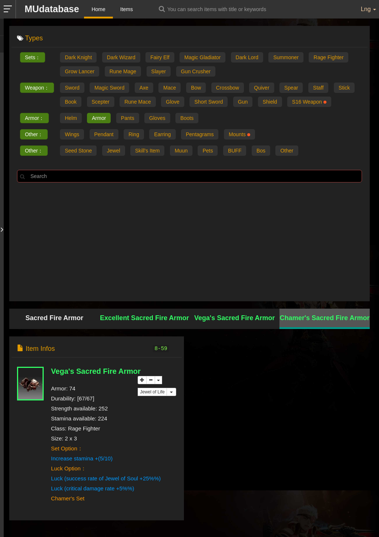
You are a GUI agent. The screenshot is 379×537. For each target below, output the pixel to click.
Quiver (261, 88)
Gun (243, 102)
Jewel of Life (152, 392)
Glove (173, 102)
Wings (72, 134)
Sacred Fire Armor (54, 318)
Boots (187, 118)
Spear (291, 88)
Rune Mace (137, 102)
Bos (260, 151)
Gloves (157, 118)
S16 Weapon (309, 102)
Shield (270, 102)
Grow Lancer (79, 71)
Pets (207, 151)
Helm (71, 118)
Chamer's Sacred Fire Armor (325, 318)
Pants (127, 118)
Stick (344, 88)
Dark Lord (247, 57)
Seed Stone (78, 151)
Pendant (104, 134)
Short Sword (208, 102)
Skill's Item (147, 151)
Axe (144, 88)
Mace (169, 88)
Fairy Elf (159, 57)
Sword (72, 88)
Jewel (113, 151)
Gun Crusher (196, 71)
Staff (318, 88)
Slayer (158, 71)
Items (126, 9)
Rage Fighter (328, 57)
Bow (196, 88)
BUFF (235, 151)
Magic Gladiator (202, 57)
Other (286, 151)
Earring (162, 134)
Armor (99, 118)
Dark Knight (78, 57)
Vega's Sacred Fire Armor (234, 318)
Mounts (239, 134)
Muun (181, 151)
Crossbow (227, 88)
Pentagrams (200, 134)
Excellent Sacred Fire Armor (144, 318)
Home (98, 9)
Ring (133, 134)
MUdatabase (51, 9)
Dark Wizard (121, 57)
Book (71, 102)
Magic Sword (109, 88)
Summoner (285, 57)
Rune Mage (123, 71)
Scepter (101, 102)
